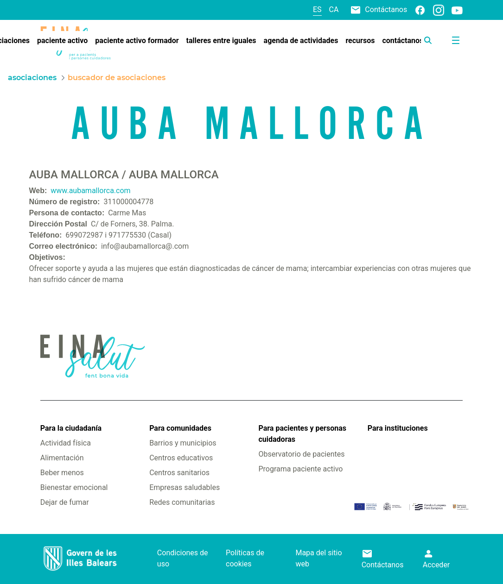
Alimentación (62, 457)
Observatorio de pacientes (301, 454)
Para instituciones (398, 428)
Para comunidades (180, 428)
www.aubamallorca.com (90, 190)
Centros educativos (181, 457)
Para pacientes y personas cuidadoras (302, 434)
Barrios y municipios (182, 443)
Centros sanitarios (179, 472)
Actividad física (65, 443)
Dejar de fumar (64, 502)
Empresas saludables (184, 487)
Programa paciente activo (300, 469)
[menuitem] (62, 40)
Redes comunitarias (182, 502)
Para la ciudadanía (71, 428)
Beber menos (62, 472)
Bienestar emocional (74, 487)
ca (334, 9)
